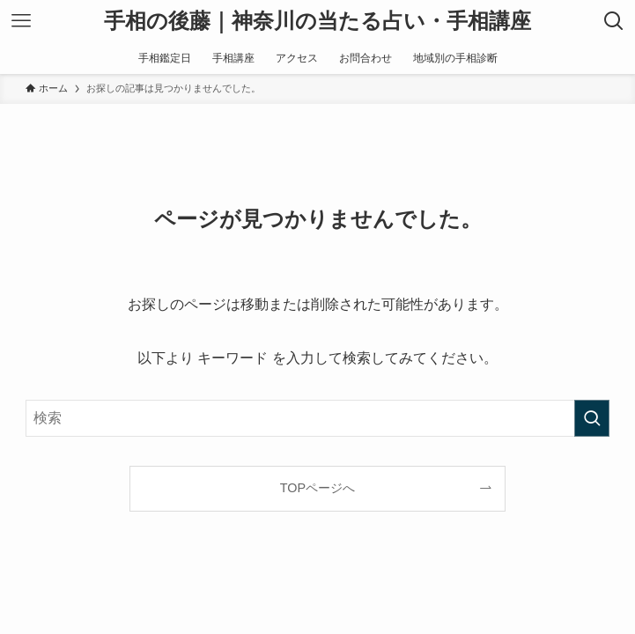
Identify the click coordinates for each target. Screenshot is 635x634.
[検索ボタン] (614, 21)
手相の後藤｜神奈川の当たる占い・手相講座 (317, 21)
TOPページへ (317, 488)
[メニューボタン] (21, 21)
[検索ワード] (317, 418)
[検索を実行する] (591, 418)
